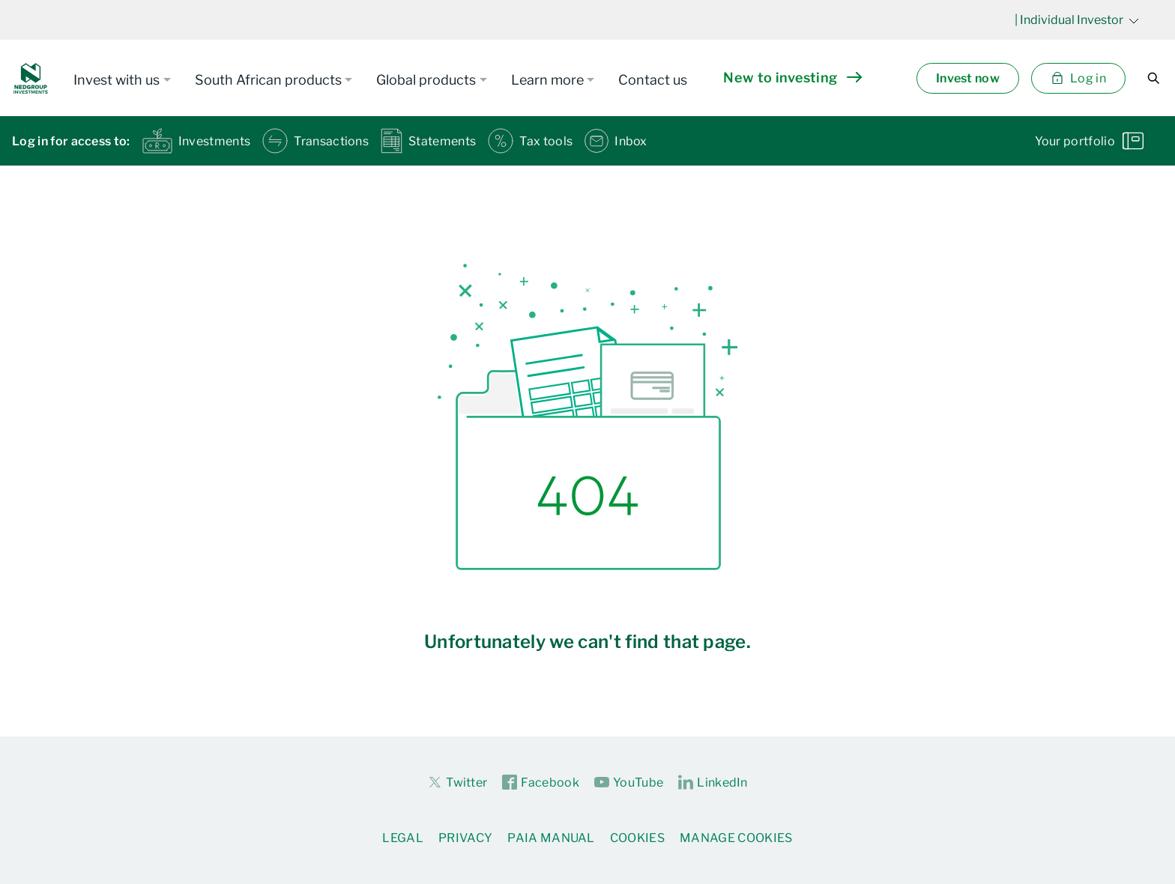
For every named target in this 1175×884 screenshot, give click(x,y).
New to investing (792, 77)
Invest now (968, 78)
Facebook (540, 783)
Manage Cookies (736, 838)
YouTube (628, 783)
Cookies (637, 838)
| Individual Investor (1077, 20)
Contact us (652, 80)
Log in (1078, 78)
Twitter (457, 782)
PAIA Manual (551, 838)
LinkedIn (713, 783)
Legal (402, 838)
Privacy (465, 838)
